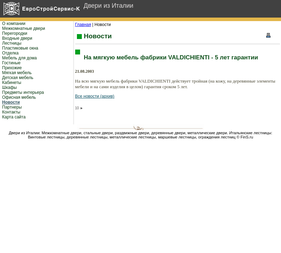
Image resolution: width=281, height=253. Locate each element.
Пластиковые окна (20, 48)
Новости (11, 102)
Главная (83, 24)
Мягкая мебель (17, 72)
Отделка (10, 53)
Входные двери (17, 38)
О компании (13, 23)
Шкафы (9, 87)
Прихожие (12, 67)
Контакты (11, 112)
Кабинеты (11, 82)
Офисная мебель (19, 97)
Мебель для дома (19, 58)
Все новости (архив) (95, 96)
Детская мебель (17, 77)
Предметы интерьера (23, 92)
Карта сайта (14, 117)
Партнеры (12, 107)
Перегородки (14, 33)
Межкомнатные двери (23, 28)
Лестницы (11, 43)
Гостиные (11, 62)
